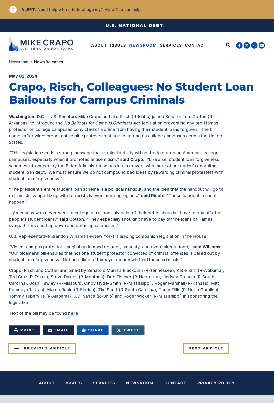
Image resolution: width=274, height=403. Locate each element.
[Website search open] (228, 45)
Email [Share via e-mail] (58, 330)
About (99, 45)
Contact (196, 45)
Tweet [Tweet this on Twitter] (128, 330)
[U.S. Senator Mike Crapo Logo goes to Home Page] (40, 44)
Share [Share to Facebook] (93, 330)
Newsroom (143, 45)
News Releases (48, 62)
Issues (118, 45)
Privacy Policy (216, 383)
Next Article (206, 348)
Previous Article (47, 348)
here (73, 313)
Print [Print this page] (24, 330)
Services (171, 45)
